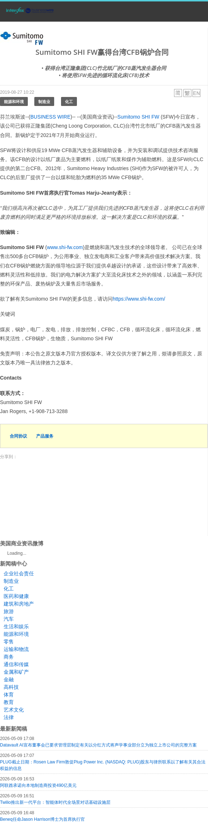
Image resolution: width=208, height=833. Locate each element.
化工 (69, 101)
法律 (9, 717)
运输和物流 (16, 649)
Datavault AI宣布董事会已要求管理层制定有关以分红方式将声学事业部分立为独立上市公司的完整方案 (98, 745)
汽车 (9, 619)
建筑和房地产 (19, 604)
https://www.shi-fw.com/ (139, 299)
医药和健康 (16, 596)
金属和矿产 (16, 672)
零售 (9, 641)
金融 (9, 679)
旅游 (9, 611)
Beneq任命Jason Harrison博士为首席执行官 (42, 819)
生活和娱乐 (16, 626)
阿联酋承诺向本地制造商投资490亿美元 (38, 785)
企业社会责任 (19, 573)
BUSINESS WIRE (50, 117)
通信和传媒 (16, 664)
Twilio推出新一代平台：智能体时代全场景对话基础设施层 (55, 802)
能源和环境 (14, 101)
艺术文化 (14, 710)
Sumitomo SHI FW (138, 117)
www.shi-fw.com (65, 247)
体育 (9, 694)
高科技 (11, 687)
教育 (9, 702)
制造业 (44, 101)
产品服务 (44, 436)
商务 (9, 657)
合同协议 (18, 436)
